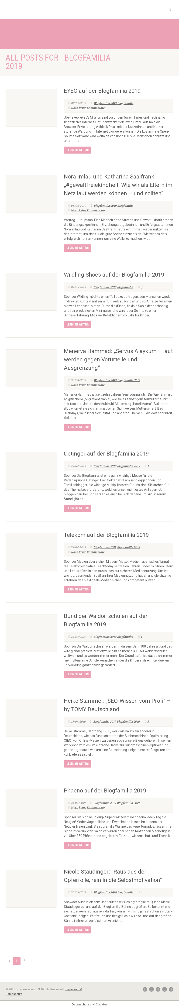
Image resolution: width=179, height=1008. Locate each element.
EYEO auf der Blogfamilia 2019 (102, 91)
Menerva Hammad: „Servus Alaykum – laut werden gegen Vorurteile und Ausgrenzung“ (118, 359)
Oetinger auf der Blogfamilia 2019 (106, 453)
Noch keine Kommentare (86, 108)
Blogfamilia (125, 103)
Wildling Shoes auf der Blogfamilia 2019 (114, 274)
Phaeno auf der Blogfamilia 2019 (105, 790)
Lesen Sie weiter (78, 150)
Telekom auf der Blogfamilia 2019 (106, 535)
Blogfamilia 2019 (105, 103)
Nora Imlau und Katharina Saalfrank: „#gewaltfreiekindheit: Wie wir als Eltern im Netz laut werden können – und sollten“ (118, 185)
